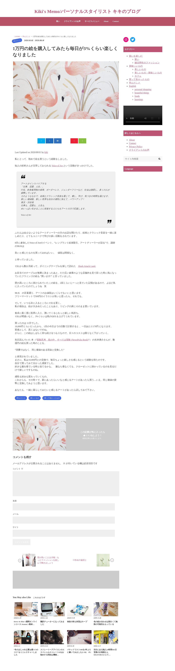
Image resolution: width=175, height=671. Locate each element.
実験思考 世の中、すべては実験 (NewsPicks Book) (62, 340)
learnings (139, 99)
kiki (46, 153)
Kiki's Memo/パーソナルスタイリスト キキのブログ (88, 11)
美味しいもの (136, 66)
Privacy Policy (135, 146)
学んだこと (16, 40)
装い (58, 21)
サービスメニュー (92, 21)
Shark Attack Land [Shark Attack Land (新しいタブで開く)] (86, 267)
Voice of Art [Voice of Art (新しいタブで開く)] (57, 166)
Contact (116, 21)
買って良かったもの (54, 399)
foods (137, 96)
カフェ (138, 76)
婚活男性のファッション (147, 62)
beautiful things (142, 93)
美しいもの (36, 399)
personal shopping (143, 89)
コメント (18, 470)
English (132, 86)
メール (16, 515)
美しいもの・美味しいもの (148, 73)
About (106, 21)
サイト (16, 528)
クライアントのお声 (72, 21)
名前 (15, 502)
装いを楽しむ (136, 56)
